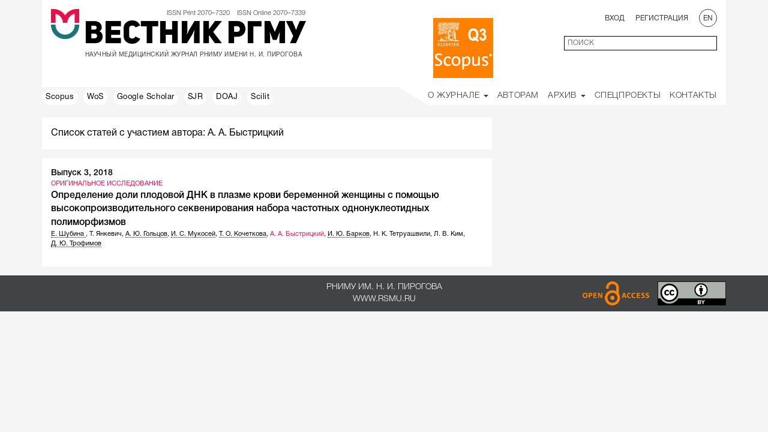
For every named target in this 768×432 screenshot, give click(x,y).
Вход (615, 18)
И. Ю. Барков (349, 234)
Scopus (60, 97)
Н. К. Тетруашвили (401, 234)
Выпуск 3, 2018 (82, 173)
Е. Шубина (68, 234)
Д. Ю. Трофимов (76, 244)
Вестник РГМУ (194, 35)
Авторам (518, 96)
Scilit (260, 97)
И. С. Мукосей (193, 234)
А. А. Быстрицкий (297, 234)
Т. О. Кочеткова (242, 234)
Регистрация (661, 18)
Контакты (693, 96)
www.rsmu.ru (384, 299)
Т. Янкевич (105, 234)
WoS (95, 97)
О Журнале (458, 96)
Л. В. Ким (448, 234)
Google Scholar (146, 97)
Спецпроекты (628, 96)
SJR (195, 97)
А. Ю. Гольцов (146, 234)
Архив (567, 96)
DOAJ (227, 97)
